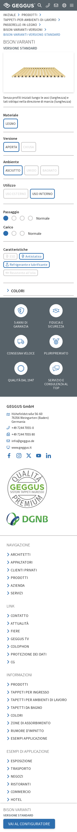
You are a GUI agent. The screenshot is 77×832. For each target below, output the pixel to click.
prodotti (29, 15)
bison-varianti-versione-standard (31, 34)
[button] (40, 5)
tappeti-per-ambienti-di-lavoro (29, 20)
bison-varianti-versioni (23, 30)
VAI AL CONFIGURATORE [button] (29, 823)
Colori (15, 290)
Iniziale (9, 15)
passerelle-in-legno (20, 25)
